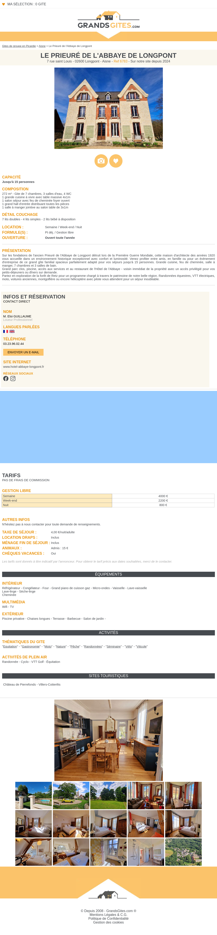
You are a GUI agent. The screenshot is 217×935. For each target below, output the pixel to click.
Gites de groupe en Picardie (19, 46)
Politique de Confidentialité (108, 918)
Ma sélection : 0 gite (26, 4)
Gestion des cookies (108, 922)
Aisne (42, 46)
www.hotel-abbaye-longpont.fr (23, 366)
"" (10, 646)
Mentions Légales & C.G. (108, 915)
